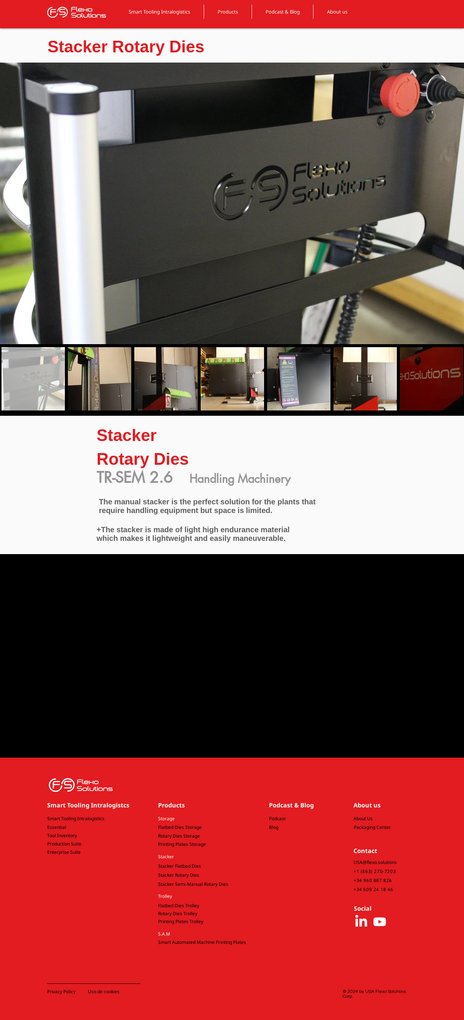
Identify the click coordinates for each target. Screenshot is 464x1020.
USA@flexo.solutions (375, 862)
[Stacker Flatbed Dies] (201, 866)
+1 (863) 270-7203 (374, 871)
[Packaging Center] (374, 827)
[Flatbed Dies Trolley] (201, 906)
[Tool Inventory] (90, 836)
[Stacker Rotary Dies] (201, 875)
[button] (201, 819)
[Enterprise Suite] (90, 852)
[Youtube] (379, 921)
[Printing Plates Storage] (201, 844)
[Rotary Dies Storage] (201, 836)
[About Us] (373, 819)
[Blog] (298, 827)
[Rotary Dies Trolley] (201, 914)
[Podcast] (298, 819)
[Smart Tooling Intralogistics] (90, 819)
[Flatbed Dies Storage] (201, 827)
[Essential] (90, 827)
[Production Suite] (90, 844)
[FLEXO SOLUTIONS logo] (76, 12)
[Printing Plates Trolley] (201, 922)
